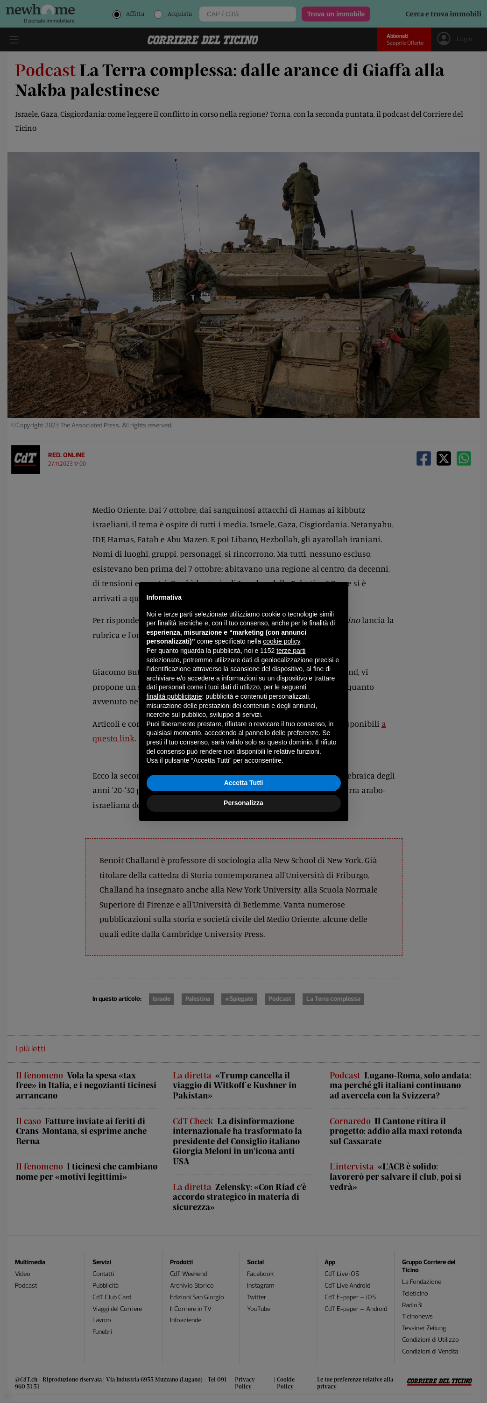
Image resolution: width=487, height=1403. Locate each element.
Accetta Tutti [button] (243, 783)
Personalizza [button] (243, 803)
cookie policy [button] (281, 641)
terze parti (290, 650)
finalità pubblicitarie (174, 696)
